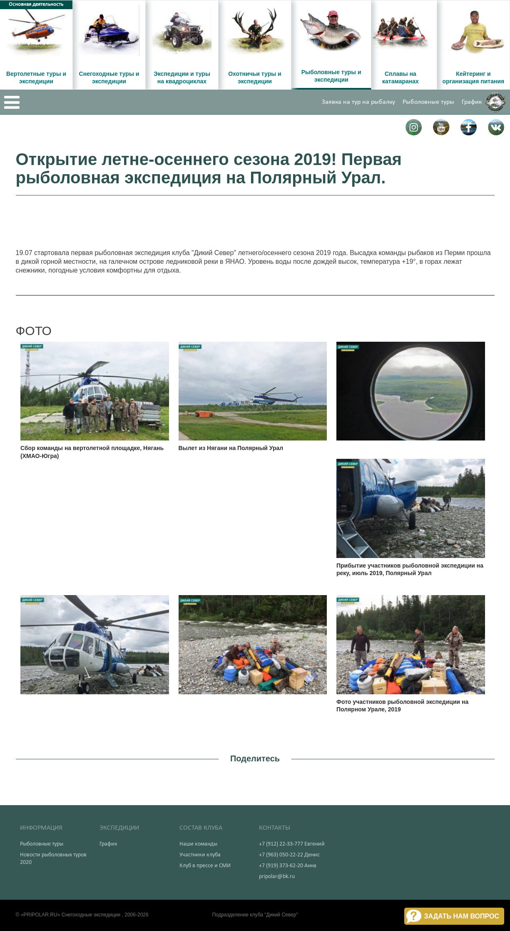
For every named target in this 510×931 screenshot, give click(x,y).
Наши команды (198, 844)
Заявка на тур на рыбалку (358, 102)
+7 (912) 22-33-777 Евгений (292, 844)
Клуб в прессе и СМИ (205, 866)
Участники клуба (200, 855)
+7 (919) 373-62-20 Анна (287, 866)
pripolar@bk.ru (277, 876)
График (472, 102)
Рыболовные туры (428, 102)
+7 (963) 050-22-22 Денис (289, 855)
